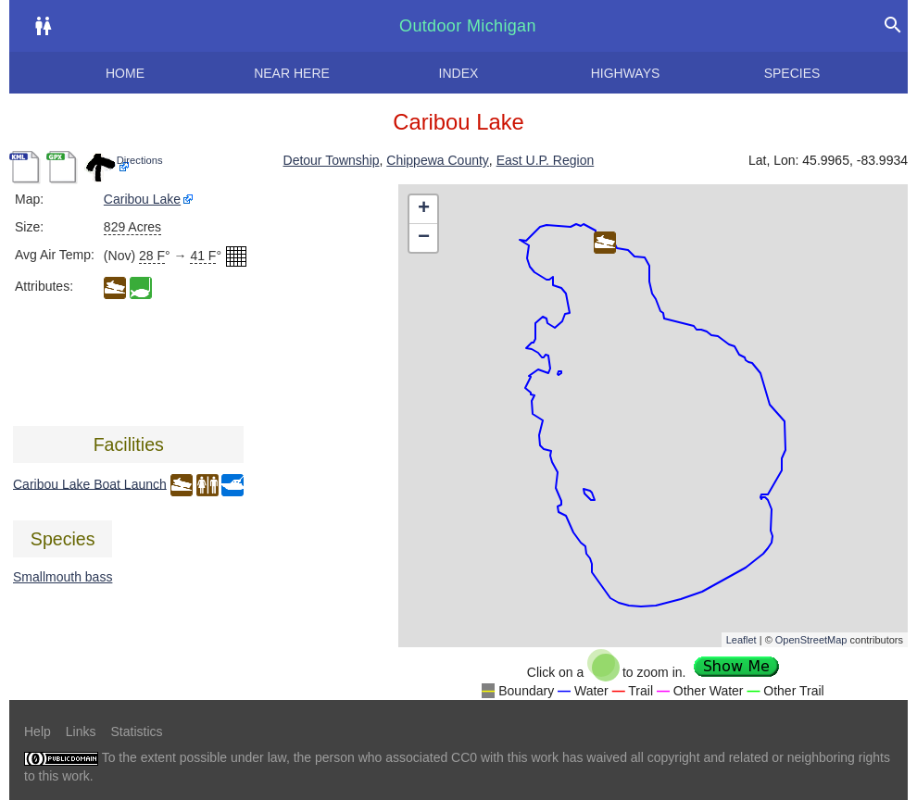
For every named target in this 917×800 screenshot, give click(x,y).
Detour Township (331, 160)
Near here (292, 73)
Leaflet (741, 639)
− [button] (424, 238)
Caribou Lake (142, 199)
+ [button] (424, 209)
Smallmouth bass (62, 576)
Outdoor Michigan (467, 26)
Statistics (136, 731)
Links (81, 731)
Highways (625, 73)
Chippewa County (437, 160)
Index (459, 73)
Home (125, 73)
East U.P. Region (545, 160)
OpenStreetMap (811, 639)
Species (792, 73)
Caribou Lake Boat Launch (90, 483)
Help (37, 731)
